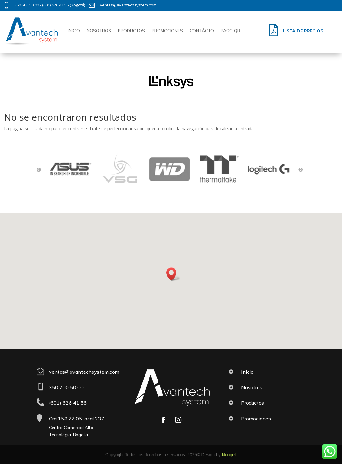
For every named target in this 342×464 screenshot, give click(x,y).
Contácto (202, 30)
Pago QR (230, 30)
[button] (173, 274)
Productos (131, 30)
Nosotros (99, 30)
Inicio (74, 30)
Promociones (167, 30)
